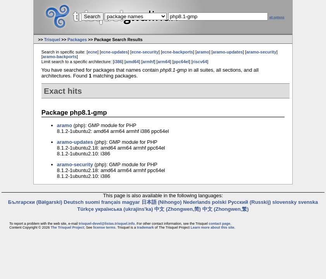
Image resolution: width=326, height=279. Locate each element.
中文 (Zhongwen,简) (177, 209)
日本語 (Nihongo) (161, 202)
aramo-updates (228, 52)
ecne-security (145, 52)
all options (277, 17)
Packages (77, 39)
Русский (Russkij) (249, 202)
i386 (118, 61)
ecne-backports (177, 52)
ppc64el (181, 61)
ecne (93, 52)
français (111, 202)
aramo (203, 52)
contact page (219, 224)
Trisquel (52, 39)
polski (219, 202)
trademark (145, 227)
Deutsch (73, 202)
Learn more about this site (213, 227)
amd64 (132, 61)
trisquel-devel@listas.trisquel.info (107, 224)
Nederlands (196, 202)
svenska (308, 202)
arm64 (164, 61)
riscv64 (200, 61)
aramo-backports (60, 56)
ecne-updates (114, 52)
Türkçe (85, 209)
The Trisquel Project (67, 227)
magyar (131, 202)
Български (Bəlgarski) (35, 202)
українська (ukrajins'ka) (124, 209)
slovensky (284, 202)
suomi (92, 202)
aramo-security (261, 52)
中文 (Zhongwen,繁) (225, 209)
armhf (148, 61)
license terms (104, 227)
